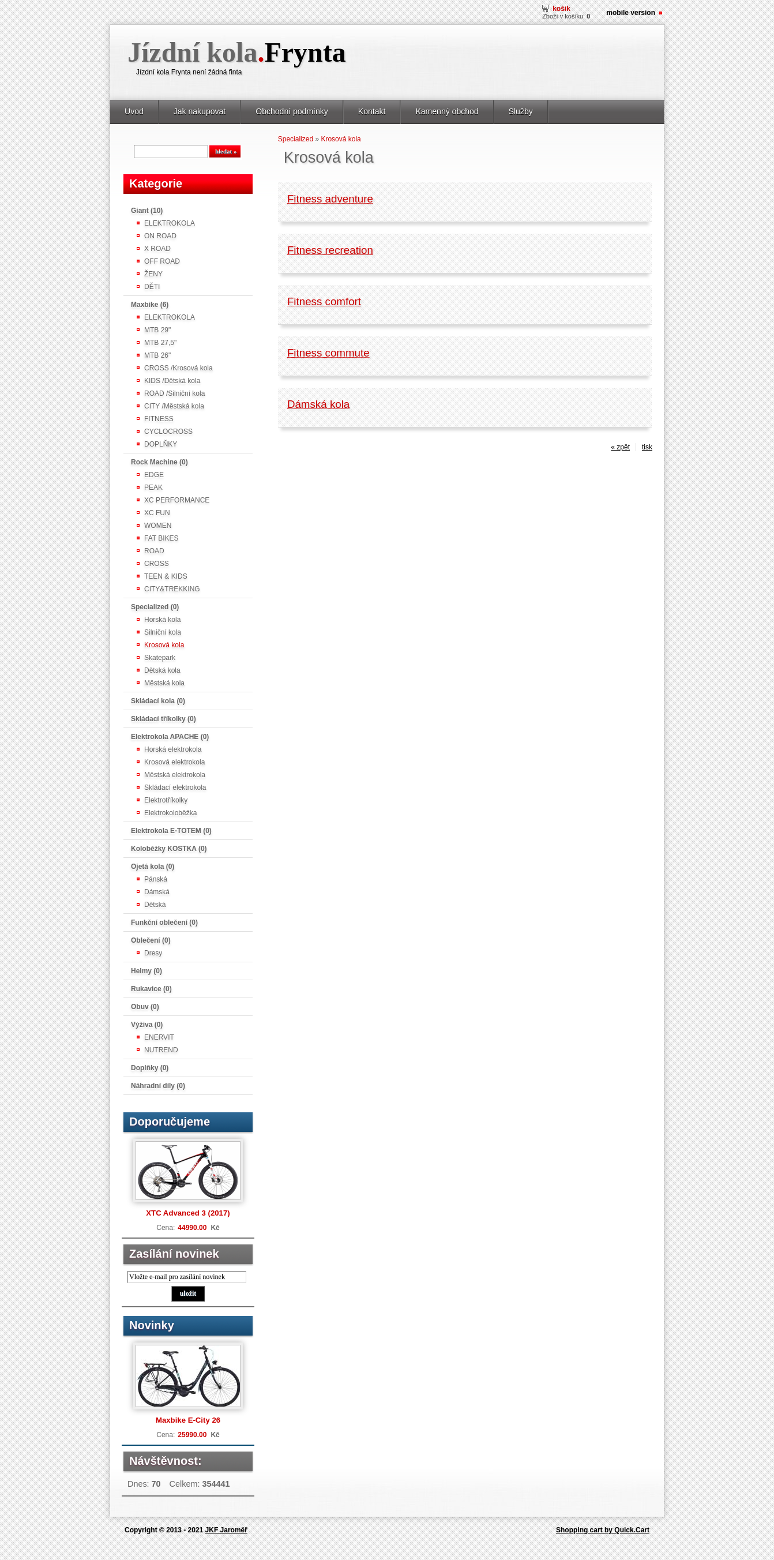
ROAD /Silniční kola (174, 393)
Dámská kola (318, 404)
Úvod (134, 111)
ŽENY (153, 274)
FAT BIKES (161, 538)
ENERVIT (159, 1037)
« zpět (620, 447)
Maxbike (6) (149, 305)
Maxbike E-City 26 (188, 1420)
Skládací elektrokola (175, 787)
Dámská (157, 892)
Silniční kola (162, 632)
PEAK (153, 487)
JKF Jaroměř (226, 1530)
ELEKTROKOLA (169, 223)
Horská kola (162, 620)
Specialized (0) (155, 607)
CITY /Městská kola (174, 406)
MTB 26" (157, 355)
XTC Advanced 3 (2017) (188, 1213)
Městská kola (164, 683)
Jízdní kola (236, 52)
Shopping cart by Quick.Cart (602, 1530)
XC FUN (157, 513)
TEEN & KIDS (165, 576)
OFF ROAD (162, 261)
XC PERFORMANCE (176, 500)
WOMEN (157, 526)
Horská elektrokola (172, 749)
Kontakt (372, 111)
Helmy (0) (146, 971)
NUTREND (161, 1050)
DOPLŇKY (160, 444)
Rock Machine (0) (159, 462)
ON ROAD (160, 236)
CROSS (156, 564)
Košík (561, 9)
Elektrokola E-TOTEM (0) (171, 831)
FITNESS (159, 419)
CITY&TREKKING (172, 589)
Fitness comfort (324, 301)
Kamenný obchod (446, 111)
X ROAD (157, 249)
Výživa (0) (147, 1025)
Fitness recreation (330, 250)
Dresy (153, 953)
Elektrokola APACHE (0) (170, 737)
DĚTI (152, 287)
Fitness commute (328, 353)
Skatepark (159, 658)
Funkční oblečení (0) (164, 922)
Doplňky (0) (149, 1068)
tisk (647, 447)
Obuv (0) (145, 1007)
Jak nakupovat (200, 111)
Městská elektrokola (174, 775)
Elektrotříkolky (165, 800)
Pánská (155, 879)
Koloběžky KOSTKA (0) (169, 849)
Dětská (155, 905)
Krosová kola (164, 645)
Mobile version (630, 13)
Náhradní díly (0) (158, 1086)
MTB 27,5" (160, 343)
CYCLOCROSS (168, 431)
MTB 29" (157, 330)
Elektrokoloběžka (170, 813)
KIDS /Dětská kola (172, 381)
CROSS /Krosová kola (178, 368)
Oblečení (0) (151, 940)
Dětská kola (162, 670)
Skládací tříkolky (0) (163, 719)
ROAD (154, 551)
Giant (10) (147, 211)
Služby (521, 111)
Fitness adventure (330, 199)
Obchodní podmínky (292, 111)
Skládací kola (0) (158, 701)
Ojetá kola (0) (152, 866)
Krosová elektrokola (174, 762)
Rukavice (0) (151, 989)
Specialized (295, 139)
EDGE (154, 475)
